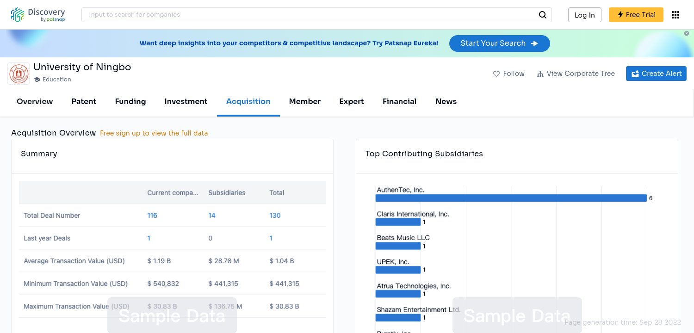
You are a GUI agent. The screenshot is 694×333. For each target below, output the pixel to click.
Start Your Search (499, 43)
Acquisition (248, 101)
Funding (130, 101)
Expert (351, 101)
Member (305, 101)
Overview (35, 101)
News (446, 101)
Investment (186, 101)
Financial (399, 101)
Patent (84, 101)
